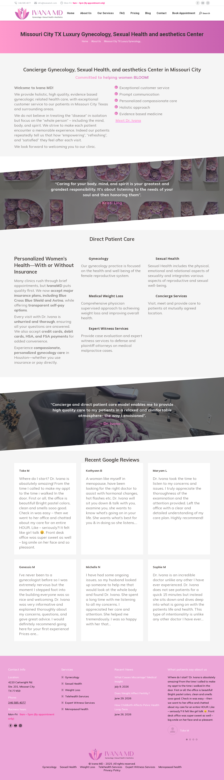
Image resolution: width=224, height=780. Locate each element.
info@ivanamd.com (45, 3)
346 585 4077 (22, 3)
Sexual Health (73, 683)
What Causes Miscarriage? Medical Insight (135, 679)
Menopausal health (76, 709)
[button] (187, 739)
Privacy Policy (112, 770)
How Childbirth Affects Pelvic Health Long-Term (137, 707)
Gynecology (72, 677)
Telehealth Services (77, 696)
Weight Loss (72, 690)
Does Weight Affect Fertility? (132, 693)
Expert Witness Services (80, 702)
